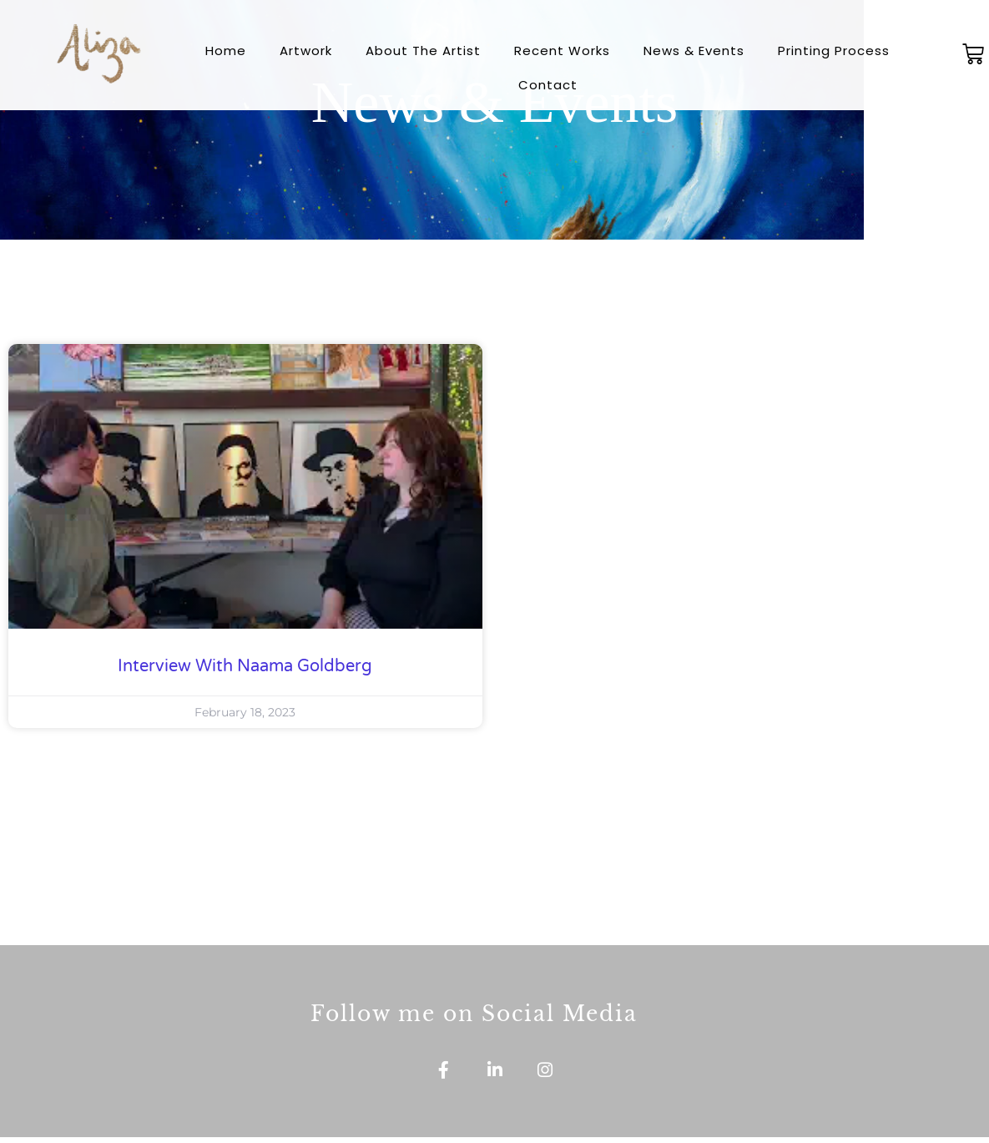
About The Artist (423, 50)
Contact (548, 85)
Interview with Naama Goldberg (245, 666)
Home (225, 50)
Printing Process (834, 50)
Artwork (306, 50)
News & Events (693, 50)
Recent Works (562, 50)
